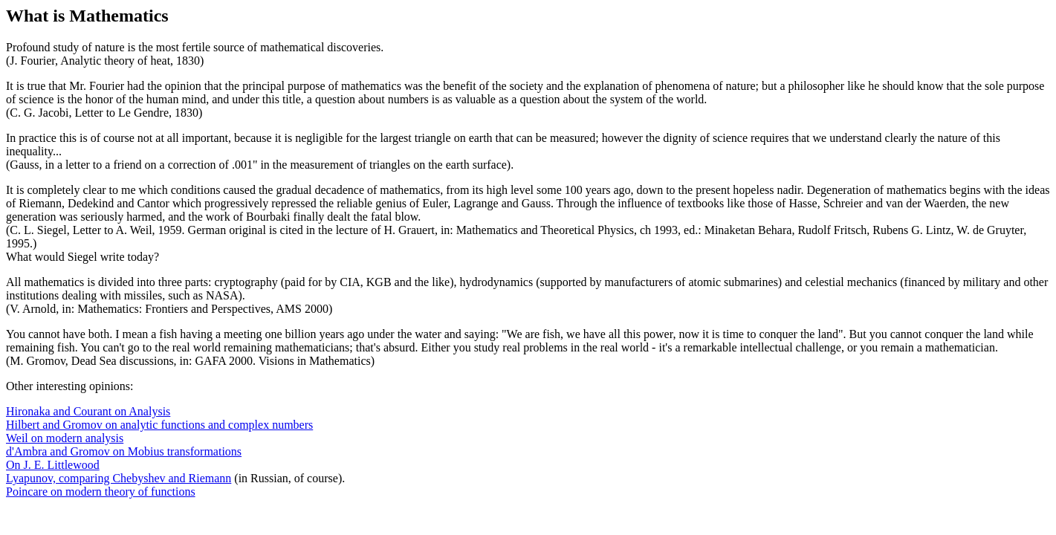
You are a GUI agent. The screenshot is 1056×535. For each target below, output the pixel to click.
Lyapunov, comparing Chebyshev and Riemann (118, 478)
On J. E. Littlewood (53, 464)
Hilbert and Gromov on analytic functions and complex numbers (159, 424)
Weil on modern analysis (64, 438)
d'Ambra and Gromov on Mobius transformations (124, 451)
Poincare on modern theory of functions (100, 491)
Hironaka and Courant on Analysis (88, 411)
